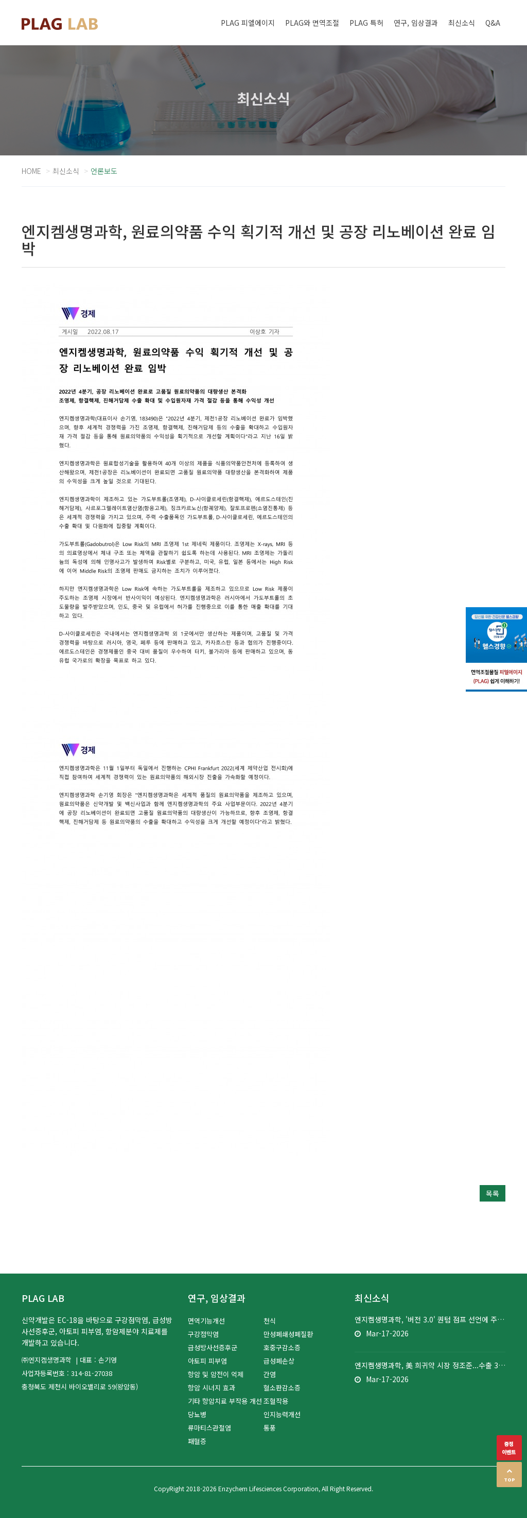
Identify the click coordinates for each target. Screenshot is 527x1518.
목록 (492, 1193)
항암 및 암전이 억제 (215, 1374)
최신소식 (65, 171)
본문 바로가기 (0, 0)
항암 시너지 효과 (211, 1387)
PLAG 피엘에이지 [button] (248, 22)
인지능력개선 (282, 1414)
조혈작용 (276, 1401)
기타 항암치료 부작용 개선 (225, 1401)
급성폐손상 (279, 1361)
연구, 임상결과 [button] (416, 22)
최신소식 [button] (461, 22)
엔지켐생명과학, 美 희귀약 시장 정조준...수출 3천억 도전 (430, 1365)
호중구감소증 (282, 1347)
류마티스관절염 (209, 1428)
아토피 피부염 (207, 1361)
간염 (270, 1374)
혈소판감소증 (282, 1387)
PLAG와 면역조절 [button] (312, 22)
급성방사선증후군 (212, 1347)
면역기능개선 (206, 1321)
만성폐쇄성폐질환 (288, 1334)
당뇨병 (197, 1414)
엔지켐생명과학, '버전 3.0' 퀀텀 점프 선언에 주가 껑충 (430, 1319)
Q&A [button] (492, 22)
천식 (270, 1321)
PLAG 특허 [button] (366, 22)
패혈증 (197, 1441)
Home (31, 171)
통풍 (270, 1428)
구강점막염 (203, 1334)
